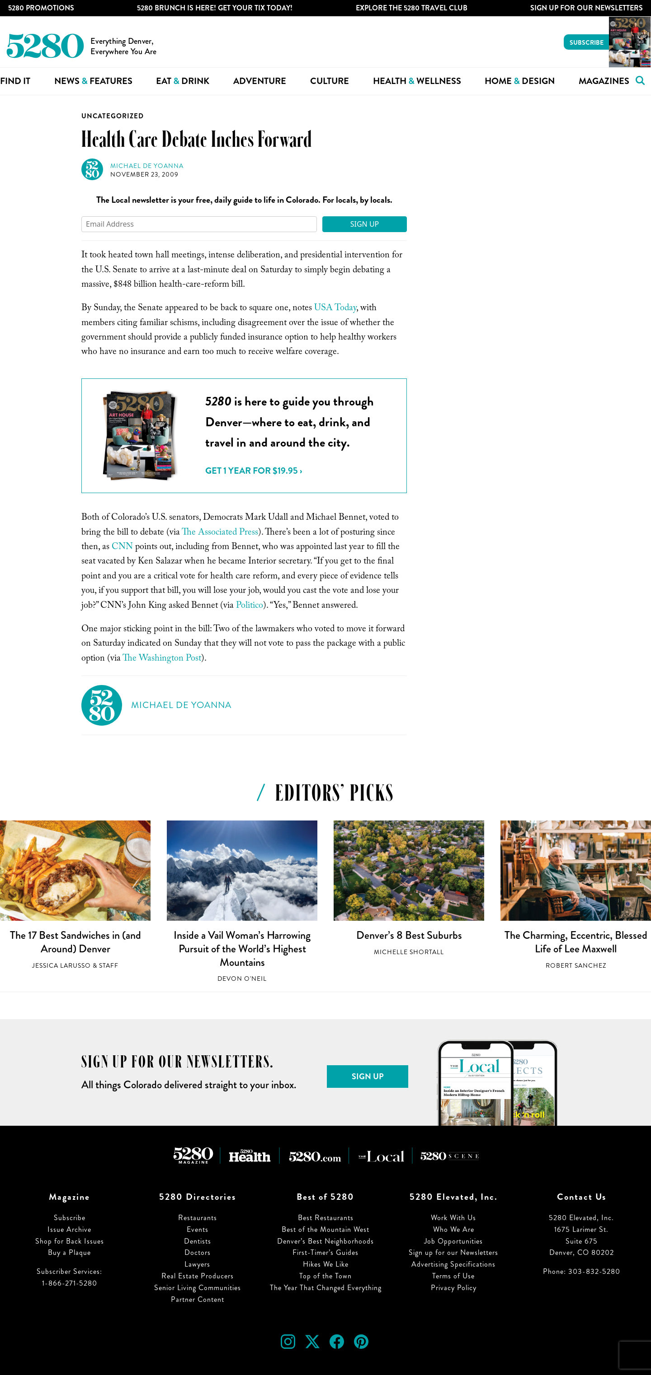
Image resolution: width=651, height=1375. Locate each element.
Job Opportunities (453, 1241)
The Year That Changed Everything (326, 1287)
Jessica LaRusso (61, 965)
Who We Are (453, 1229)
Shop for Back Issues (69, 1241)
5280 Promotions (41, 8)
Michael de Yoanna (147, 166)
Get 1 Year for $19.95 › (253, 470)
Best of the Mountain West (325, 1229)
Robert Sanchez (576, 965)
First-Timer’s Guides (325, 1252)
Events (197, 1229)
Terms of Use (453, 1276)
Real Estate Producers (197, 1276)
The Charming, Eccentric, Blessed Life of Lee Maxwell (576, 942)
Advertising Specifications (453, 1264)
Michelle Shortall (409, 952)
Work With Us (453, 1217)
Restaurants (197, 1217)
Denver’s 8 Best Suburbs (409, 935)
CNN (122, 547)
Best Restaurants (326, 1217)
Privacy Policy (453, 1287)
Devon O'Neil (242, 978)
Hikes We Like (326, 1264)
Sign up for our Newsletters (453, 1252)
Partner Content (197, 1299)
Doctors (197, 1252)
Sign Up (364, 224)
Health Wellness (417, 81)
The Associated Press (220, 533)
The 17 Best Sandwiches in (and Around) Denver (75, 942)
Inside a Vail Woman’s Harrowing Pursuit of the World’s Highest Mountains (242, 948)
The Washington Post (162, 659)
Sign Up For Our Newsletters (586, 8)
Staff (108, 965)
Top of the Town (325, 1276)
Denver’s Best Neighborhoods (325, 1241)
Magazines (604, 81)
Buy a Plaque (69, 1252)
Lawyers (197, 1264)
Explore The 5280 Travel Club (411, 8)
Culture (329, 81)
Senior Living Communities (197, 1287)
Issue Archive (69, 1229)
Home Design (520, 81)
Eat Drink (182, 81)
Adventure (259, 81)
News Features (93, 81)
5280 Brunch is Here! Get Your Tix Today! (214, 8)
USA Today (335, 309)
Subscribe (587, 42)
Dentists (197, 1241)
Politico (249, 606)
